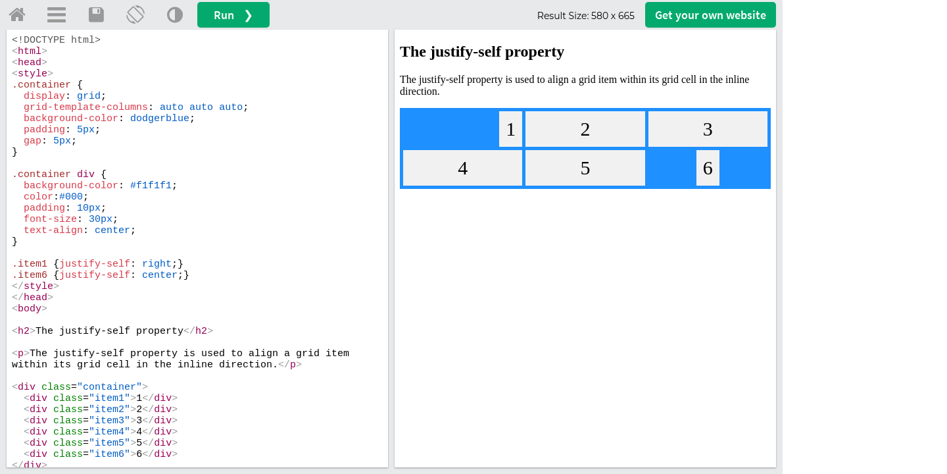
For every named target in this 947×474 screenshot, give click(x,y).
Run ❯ (233, 14)
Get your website (710, 14)
